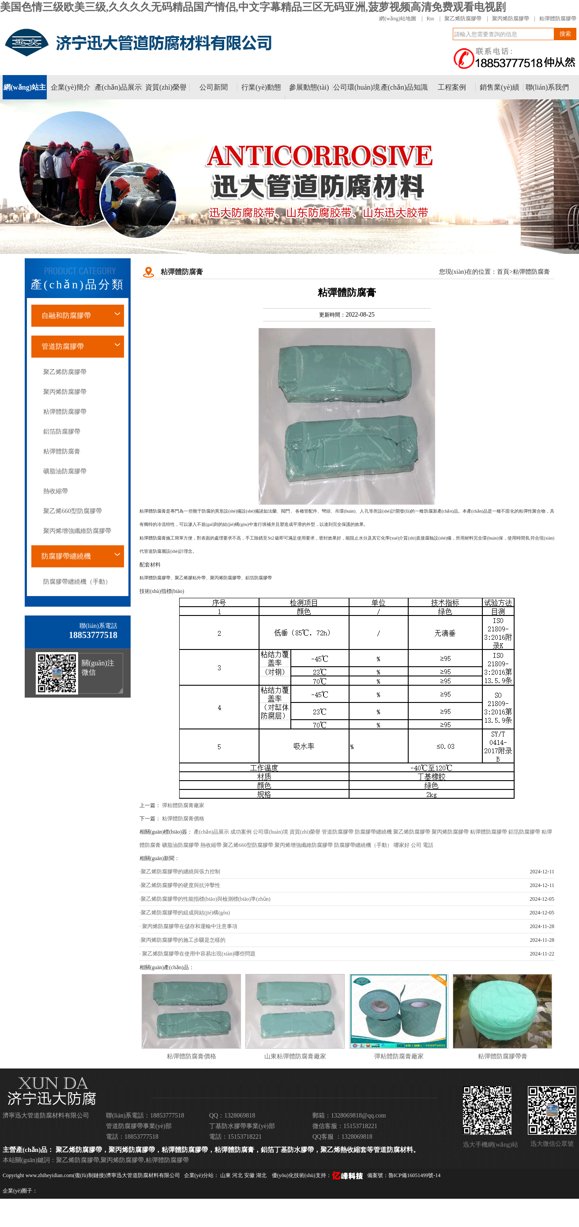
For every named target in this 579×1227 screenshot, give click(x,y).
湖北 (262, 1175)
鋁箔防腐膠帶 (61, 431)
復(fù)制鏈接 (89, 1175)
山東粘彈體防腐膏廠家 (295, 1056)
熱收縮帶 (55, 491)
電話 (428, 845)
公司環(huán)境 (356, 87)
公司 (416, 845)
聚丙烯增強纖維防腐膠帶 (77, 531)
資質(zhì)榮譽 (166, 87)
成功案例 (241, 832)
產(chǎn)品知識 (404, 87)
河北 (238, 1175)
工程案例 (452, 87)
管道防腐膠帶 (62, 346)
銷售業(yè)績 (499, 87)
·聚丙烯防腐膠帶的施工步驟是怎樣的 (182, 940)
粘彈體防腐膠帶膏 (502, 1056)
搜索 (565, 33)
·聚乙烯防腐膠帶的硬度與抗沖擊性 (179, 885)
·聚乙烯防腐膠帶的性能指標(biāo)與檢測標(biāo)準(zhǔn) (205, 899)
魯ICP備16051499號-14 (414, 1175)
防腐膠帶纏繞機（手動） (77, 581)
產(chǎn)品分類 (77, 284)
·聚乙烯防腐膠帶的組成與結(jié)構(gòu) (184, 913)
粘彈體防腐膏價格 (183, 818)
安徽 (250, 1175)
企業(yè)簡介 (70, 87)
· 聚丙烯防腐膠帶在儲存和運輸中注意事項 (188, 926)
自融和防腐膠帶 (66, 315)
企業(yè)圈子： (20, 1191)
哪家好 (402, 845)
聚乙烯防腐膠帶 (462, 18)
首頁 (503, 271)
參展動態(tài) (309, 87)
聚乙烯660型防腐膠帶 (72, 511)
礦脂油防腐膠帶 (64, 471)
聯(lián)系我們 (547, 87)
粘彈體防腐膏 (61, 451)
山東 (226, 1175)
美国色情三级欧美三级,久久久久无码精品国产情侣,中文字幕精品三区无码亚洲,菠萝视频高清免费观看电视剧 (253, 7)
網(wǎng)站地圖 (397, 18)
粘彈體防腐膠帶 (557, 18)
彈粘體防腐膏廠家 (183, 805)
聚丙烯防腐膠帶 (510, 18)
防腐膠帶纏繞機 (66, 556)
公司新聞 (213, 87)
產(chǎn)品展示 (118, 87)
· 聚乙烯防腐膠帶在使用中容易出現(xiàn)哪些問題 (197, 954)
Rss (430, 18)
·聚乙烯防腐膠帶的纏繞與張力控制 (179, 871)
